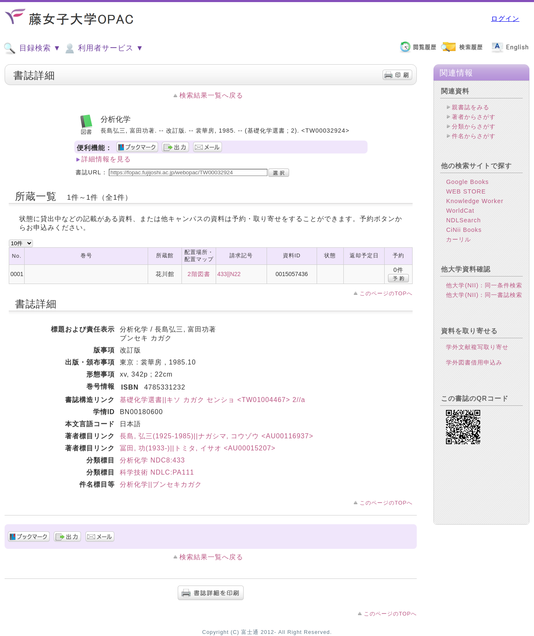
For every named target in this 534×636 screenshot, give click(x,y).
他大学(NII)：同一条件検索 (484, 285)
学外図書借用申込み (474, 362)
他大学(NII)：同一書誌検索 (484, 295)
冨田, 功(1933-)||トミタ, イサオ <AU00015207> (197, 448)
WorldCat (460, 210)
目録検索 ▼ (32, 48)
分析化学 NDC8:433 (152, 460)
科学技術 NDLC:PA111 (157, 472)
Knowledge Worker (474, 201)
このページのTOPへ (386, 293)
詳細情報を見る (106, 159)
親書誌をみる (470, 107)
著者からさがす (474, 116)
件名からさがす (474, 136)
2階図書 (199, 274)
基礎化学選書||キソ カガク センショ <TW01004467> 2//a (212, 399)
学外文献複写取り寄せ (477, 347)
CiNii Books (463, 229)
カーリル (458, 239)
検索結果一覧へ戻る (211, 95)
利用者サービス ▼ (103, 48)
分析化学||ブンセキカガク (161, 484)
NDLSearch (463, 220)
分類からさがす (474, 126)
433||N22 (229, 274)
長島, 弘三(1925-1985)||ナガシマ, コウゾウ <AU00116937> (216, 436)
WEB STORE (466, 191)
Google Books (467, 181)
